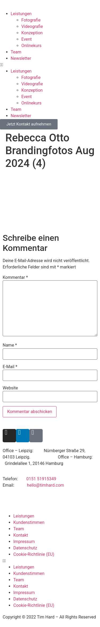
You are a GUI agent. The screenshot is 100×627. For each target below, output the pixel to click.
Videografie (32, 26)
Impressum (24, 541)
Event (26, 39)
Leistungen (21, 13)
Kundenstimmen (29, 522)
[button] (50, 65)
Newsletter (21, 58)
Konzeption (32, 32)
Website (10, 388)
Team (16, 51)
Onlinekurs (31, 45)
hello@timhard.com (45, 485)
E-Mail (10, 367)
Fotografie (31, 20)
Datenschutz (25, 547)
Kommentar (15, 277)
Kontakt (20, 535)
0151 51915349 (41, 478)
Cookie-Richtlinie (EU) (33, 554)
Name (10, 345)
